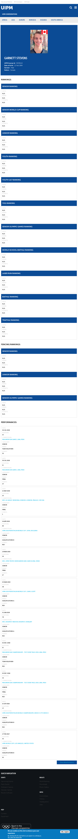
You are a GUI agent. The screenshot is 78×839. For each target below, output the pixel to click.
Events (3, 777)
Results (42, 777)
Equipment (4, 816)
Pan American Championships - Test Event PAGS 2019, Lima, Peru (24, 652)
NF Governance (18, 2)
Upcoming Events (7, 781)
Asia (13, 20)
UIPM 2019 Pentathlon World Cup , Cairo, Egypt (18, 591)
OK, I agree (65, 832)
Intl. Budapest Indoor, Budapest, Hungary (17, 622)
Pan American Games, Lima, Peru (13, 439)
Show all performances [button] (67, 762)
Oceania (43, 20)
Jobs (41, 805)
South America (57, 20)
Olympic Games (6, 790)
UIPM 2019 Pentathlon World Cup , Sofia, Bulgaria (19, 530)
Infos (41, 792)
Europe (22, 20)
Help (2, 810)
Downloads (43, 784)
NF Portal (26, 2)
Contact (4, 813)
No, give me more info (15, 837)
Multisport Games (7, 787)
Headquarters (44, 802)
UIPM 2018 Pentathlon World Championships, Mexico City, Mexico (25, 713)
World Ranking (44, 781)
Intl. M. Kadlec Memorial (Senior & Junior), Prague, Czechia (23, 500)
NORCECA (32, 20)
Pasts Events (5, 784)
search (71, 7)
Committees (44, 796)
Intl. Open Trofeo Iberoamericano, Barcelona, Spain (21, 561)
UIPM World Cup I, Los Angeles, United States (18, 743)
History (42, 799)
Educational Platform (6, 2)
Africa (4, 20)
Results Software (6, 793)
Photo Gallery (44, 787)
